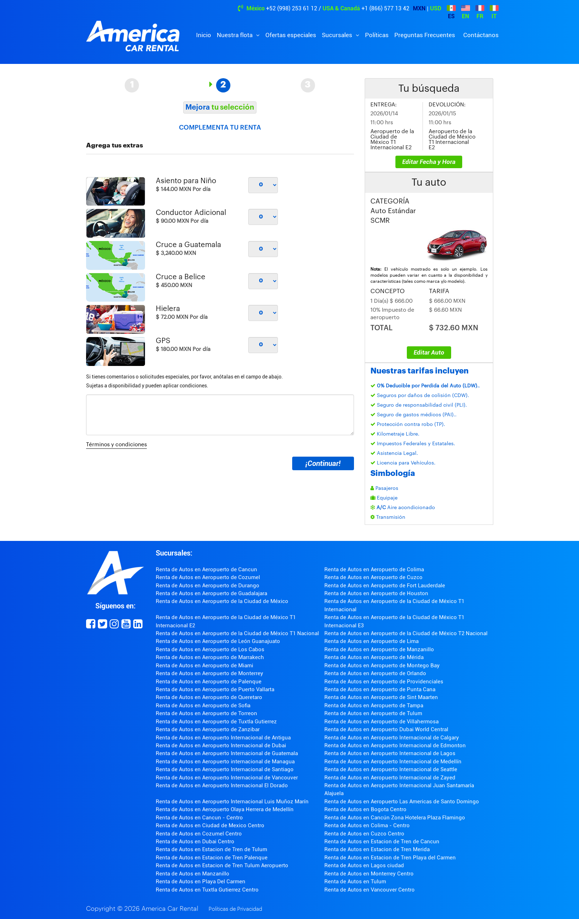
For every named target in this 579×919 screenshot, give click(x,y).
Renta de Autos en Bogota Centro (365, 809)
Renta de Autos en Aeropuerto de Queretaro (209, 697)
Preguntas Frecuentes (424, 35)
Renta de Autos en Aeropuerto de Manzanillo (379, 649)
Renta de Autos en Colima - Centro (367, 825)
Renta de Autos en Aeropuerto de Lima (371, 641)
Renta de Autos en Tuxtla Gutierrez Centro (207, 890)
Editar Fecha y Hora (428, 161)
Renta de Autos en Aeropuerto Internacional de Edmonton (395, 745)
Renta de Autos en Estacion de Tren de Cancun (381, 841)
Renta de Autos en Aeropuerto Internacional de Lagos (389, 753)
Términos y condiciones (116, 444)
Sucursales (338, 35)
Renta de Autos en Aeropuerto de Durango (207, 585)
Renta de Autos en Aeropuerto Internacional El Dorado (222, 785)
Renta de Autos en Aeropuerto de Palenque (208, 681)
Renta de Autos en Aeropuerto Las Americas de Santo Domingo (401, 801)
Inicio (203, 35)
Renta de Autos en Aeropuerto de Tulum (373, 713)
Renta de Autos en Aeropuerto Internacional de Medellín (392, 761)
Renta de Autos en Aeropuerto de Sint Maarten (381, 697)
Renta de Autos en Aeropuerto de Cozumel (208, 577)
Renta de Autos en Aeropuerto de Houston (376, 593)
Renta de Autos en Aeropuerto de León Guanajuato (218, 641)
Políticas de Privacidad (235, 909)
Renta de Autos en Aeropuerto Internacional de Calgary (391, 737)
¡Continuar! (322, 463)
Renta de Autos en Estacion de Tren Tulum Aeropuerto (222, 865)
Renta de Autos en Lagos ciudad (364, 865)
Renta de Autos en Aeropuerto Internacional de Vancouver (227, 777)
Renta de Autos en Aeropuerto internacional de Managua (225, 761)
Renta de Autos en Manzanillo (192, 873)
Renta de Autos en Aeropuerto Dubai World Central (386, 729)
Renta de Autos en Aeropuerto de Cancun (206, 569)
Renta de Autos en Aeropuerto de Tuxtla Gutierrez (216, 721)
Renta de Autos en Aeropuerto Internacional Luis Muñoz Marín (232, 801)
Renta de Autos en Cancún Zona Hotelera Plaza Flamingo (394, 817)
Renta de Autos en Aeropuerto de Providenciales (383, 681)
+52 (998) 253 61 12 (291, 8)
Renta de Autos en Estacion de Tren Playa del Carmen (390, 857)
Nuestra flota (235, 35)
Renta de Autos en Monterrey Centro (369, 873)
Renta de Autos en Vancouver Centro (369, 890)
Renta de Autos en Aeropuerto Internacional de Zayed (389, 777)
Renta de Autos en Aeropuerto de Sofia (203, 705)
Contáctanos (481, 35)
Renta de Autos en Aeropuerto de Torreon (206, 713)
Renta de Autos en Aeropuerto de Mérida (374, 657)
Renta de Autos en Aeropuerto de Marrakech (210, 657)
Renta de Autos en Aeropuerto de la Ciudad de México (222, 601)
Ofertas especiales (290, 35)
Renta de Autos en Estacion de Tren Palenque (212, 857)
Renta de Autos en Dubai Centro (195, 841)
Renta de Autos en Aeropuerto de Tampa (373, 705)
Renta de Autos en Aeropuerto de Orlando (375, 673)
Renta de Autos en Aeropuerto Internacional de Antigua (223, 737)
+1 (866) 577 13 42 (385, 8)
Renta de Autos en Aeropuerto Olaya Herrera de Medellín (225, 809)
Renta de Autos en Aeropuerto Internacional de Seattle (390, 769)
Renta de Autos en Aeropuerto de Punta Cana (379, 689)
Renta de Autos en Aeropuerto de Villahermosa (381, 721)
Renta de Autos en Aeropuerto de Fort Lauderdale (384, 585)
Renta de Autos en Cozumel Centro (199, 833)
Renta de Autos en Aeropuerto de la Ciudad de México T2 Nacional (406, 633)
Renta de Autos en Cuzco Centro (364, 833)
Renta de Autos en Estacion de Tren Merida (377, 849)
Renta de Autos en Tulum (355, 881)
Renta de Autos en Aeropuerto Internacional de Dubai (221, 745)
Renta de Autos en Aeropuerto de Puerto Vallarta (215, 689)
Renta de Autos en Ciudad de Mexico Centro (210, 825)
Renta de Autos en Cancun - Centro (199, 817)
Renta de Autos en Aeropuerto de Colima (374, 569)
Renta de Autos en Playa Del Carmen (200, 881)
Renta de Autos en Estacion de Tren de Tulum (211, 849)
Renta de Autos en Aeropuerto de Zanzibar (208, 729)
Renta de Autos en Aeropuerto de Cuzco (373, 577)
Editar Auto (429, 352)
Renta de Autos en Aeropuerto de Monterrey (209, 673)
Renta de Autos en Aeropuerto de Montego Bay (382, 665)
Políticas (377, 35)
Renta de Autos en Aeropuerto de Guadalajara (211, 593)
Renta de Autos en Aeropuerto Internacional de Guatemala (227, 753)
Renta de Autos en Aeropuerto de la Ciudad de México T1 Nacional (237, 633)
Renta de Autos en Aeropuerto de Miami (204, 665)
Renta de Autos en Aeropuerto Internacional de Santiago (225, 769)
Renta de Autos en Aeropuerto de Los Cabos (210, 649)
